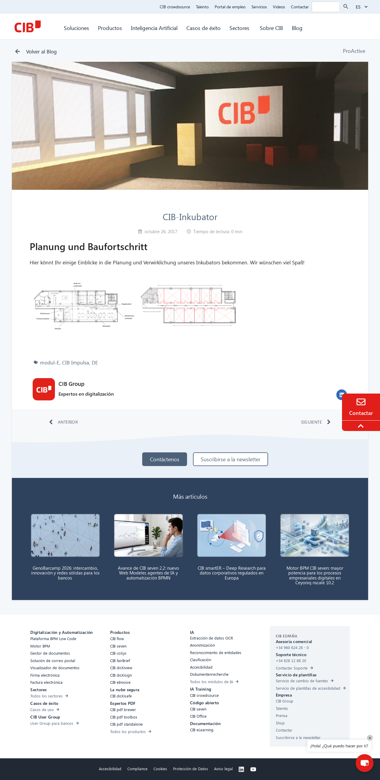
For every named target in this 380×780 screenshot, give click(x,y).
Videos (279, 7)
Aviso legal (223, 768)
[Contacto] (361, 401)
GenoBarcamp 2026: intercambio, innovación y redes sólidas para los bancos (65, 573)
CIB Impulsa (75, 362)
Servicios (259, 7)
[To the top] (361, 426)
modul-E (49, 362)
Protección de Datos (190, 768)
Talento (202, 7)
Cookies (160, 768)
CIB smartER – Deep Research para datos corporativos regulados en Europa (232, 573)
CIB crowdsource (175, 7)
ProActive (354, 50)
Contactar (300, 7)
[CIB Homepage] (28, 26)
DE (95, 362)
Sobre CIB (271, 27)
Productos (110, 27)
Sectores (240, 27)
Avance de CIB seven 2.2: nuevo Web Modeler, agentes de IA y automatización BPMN (148, 573)
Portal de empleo (230, 7)
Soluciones (76, 27)
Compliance (137, 768)
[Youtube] (253, 769)
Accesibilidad (110, 768)
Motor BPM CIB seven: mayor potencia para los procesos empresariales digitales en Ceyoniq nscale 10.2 (314, 575)
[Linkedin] (241, 769)
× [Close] (369, 737)
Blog (297, 27)
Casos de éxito (203, 27)
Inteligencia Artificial (154, 27)
